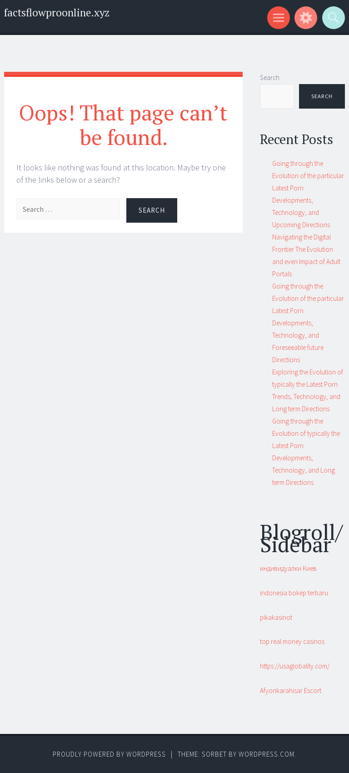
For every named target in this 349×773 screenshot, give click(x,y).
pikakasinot (276, 617)
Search (269, 77)
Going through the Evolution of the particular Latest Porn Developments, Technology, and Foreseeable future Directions (308, 323)
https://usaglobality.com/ (294, 666)
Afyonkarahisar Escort (290, 690)
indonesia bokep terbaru (294, 592)
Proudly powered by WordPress (109, 754)
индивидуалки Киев (288, 568)
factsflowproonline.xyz (57, 12)
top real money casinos (292, 641)
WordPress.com (266, 754)
